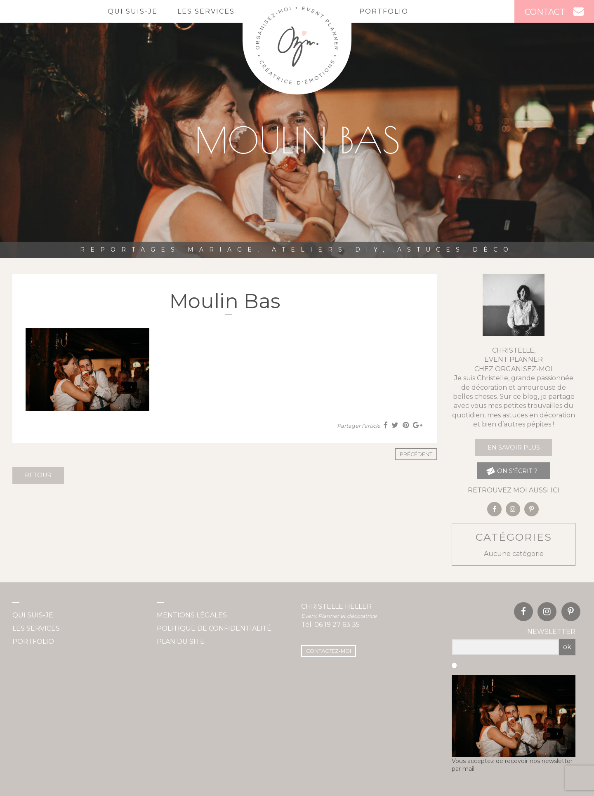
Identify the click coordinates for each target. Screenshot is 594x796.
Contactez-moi (328, 651)
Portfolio (383, 11)
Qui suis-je (133, 11)
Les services (206, 11)
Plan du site (181, 641)
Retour (38, 475)
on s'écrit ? (511, 471)
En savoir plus (514, 447)
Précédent (416, 454)
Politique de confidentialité (214, 628)
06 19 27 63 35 (337, 625)
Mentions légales (192, 615)
